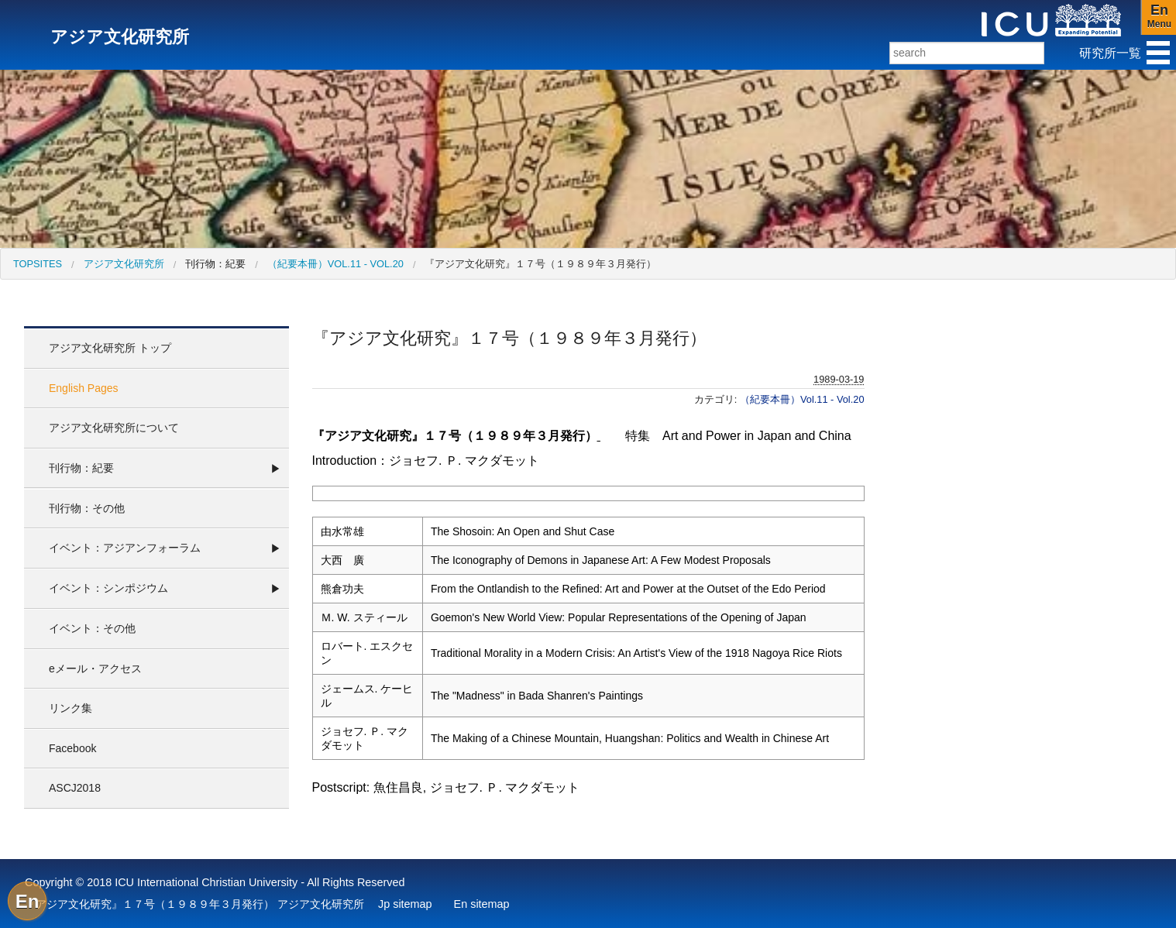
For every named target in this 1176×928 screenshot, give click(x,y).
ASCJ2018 (75, 788)
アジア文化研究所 (124, 264)
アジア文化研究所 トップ (110, 348)
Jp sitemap (405, 904)
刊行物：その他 (87, 508)
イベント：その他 (92, 628)
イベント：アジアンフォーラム (125, 547)
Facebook (72, 748)
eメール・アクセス (95, 668)
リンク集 (70, 708)
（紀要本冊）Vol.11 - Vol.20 (335, 264)
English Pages (84, 388)
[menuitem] (37, 264)
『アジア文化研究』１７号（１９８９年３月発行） (540, 264)
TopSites (37, 264)
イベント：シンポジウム (108, 588)
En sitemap (482, 904)
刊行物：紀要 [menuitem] (215, 264)
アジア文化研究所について (114, 427)
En (27, 901)
